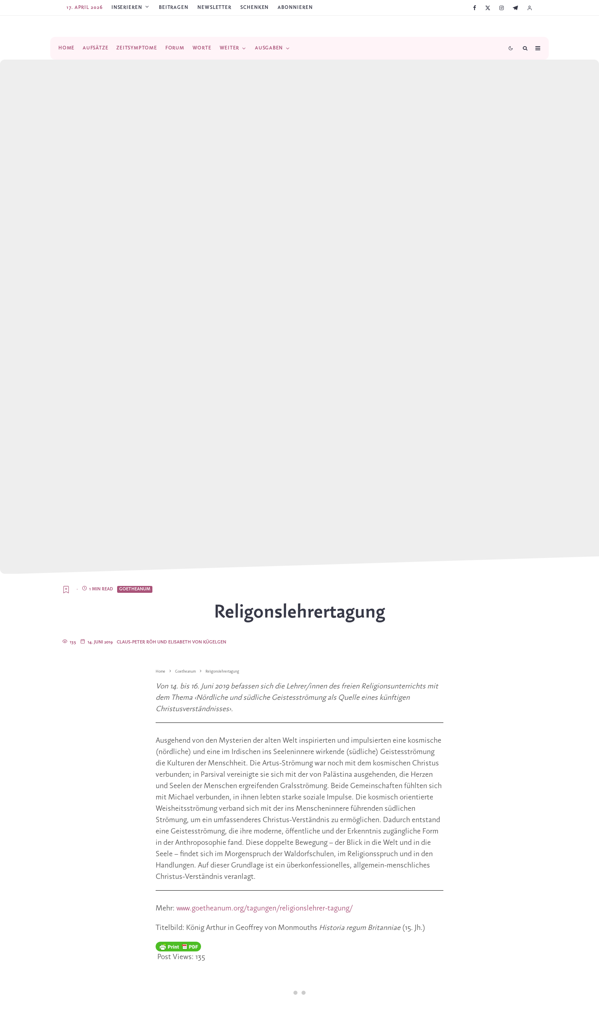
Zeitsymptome (136, 48)
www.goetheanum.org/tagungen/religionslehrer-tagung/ (264, 908)
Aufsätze (95, 48)
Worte (202, 48)
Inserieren (126, 7)
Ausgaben (269, 48)
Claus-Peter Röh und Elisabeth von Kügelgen (171, 642)
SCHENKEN (254, 7)
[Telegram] (515, 8)
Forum (174, 48)
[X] (488, 8)
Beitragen (173, 7)
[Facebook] (475, 8)
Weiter (230, 48)
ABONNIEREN (295, 7)
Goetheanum (134, 589)
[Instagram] (501, 8)
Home (66, 48)
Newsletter (214, 7)
